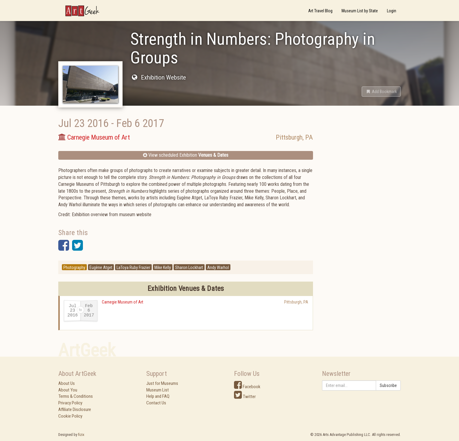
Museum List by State (360, 10)
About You (67, 390)
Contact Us (156, 403)
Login (391, 10)
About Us (66, 383)
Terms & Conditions (75, 396)
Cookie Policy (70, 416)
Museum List (157, 390)
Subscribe (388, 385)
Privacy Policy (70, 403)
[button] (381, 91)
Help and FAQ (157, 396)
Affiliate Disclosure (74, 409)
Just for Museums (162, 383)
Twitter (245, 396)
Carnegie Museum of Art (122, 302)
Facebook (247, 386)
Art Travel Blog (320, 10)
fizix (81, 434)
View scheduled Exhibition (185, 155)
